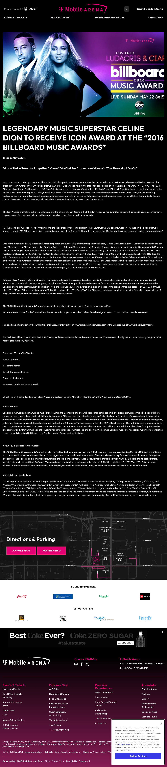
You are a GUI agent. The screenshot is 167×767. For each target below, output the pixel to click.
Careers (146, 698)
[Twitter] (87, 664)
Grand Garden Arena (150, 8)
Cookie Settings (149, 711)
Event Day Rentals (104, 692)
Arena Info (155, 17)
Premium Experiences (109, 17)
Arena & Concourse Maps (12, 704)
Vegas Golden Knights (13, 720)
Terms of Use (44, 761)
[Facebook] (81, 664)
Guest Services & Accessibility (57, 713)
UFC (5, 715)
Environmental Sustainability (149, 705)
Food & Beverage (57, 698)
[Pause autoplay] (163, 631)
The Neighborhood (58, 720)
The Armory (55, 724)
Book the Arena (149, 689)
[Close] (161, 731)
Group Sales (9, 710)
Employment (84, 761)
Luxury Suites (101, 697)
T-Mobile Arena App (59, 729)
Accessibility (71, 761)
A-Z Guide (54, 689)
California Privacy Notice (62, 741)
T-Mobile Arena (83, 9)
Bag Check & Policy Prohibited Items (58, 705)
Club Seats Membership (101, 712)
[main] (83, 264)
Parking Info (51, 550)
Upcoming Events (11, 689)
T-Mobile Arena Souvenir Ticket (10, 726)
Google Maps (21, 550)
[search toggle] (126, 9)
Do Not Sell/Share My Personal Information (22, 752)
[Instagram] (76, 664)
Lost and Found (149, 716)
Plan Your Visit (61, 17)
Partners (146, 694)
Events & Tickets (15, 17)
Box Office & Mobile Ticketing (12, 696)
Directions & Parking (59, 694)
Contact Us (100, 723)
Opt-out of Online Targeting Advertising (62, 752)
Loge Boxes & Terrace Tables (106, 704)
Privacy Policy (24, 741)
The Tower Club (103, 718)
